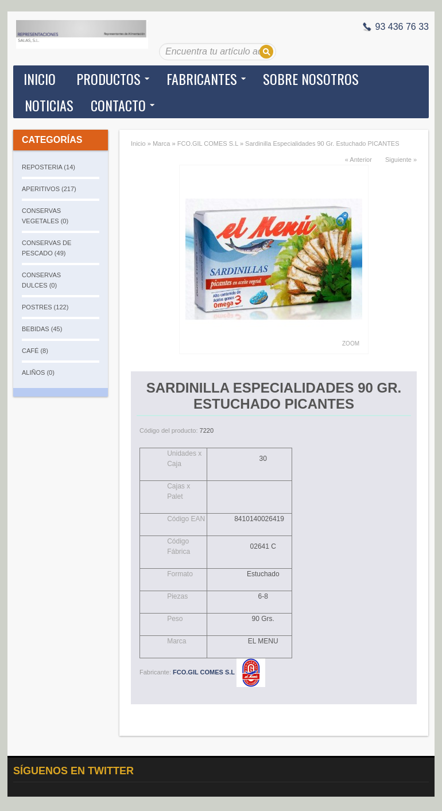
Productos (108, 78)
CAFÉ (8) (35, 350)
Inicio (40, 78)
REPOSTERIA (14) (48, 167)
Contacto (118, 105)
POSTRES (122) (45, 307)
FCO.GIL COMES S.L (207, 143)
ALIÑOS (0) (38, 372)
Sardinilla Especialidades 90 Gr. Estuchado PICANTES (322, 143)
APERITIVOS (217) (49, 188)
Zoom (350, 343)
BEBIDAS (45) (42, 328)
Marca (161, 143)
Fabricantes (201, 78)
